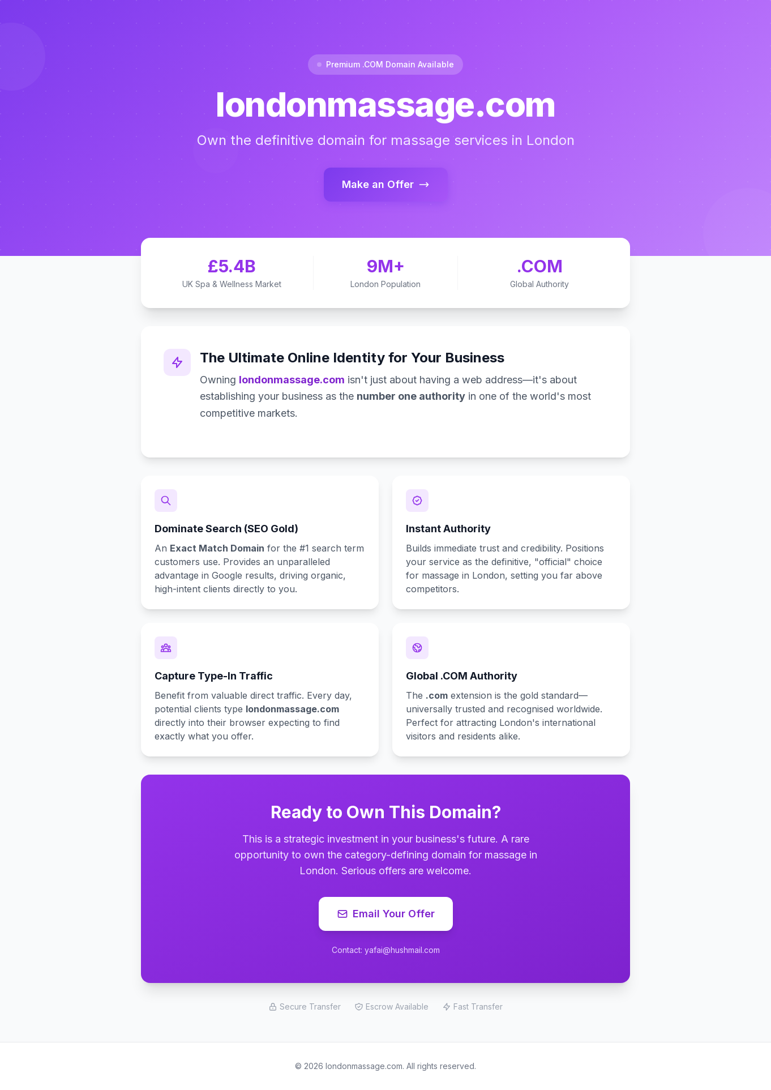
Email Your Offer (386, 914)
